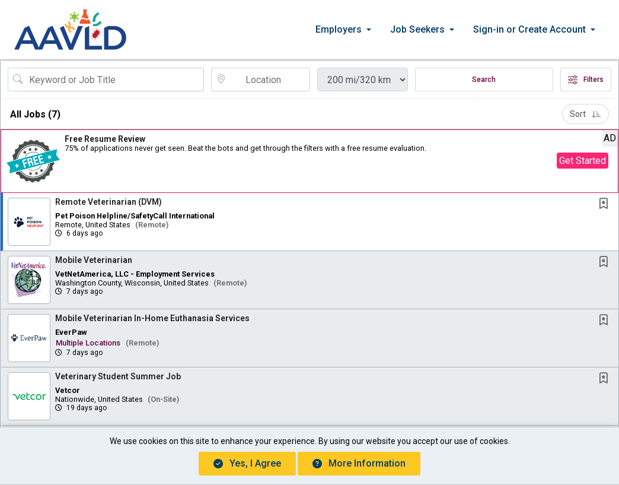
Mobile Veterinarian (93, 260)
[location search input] (269, 79)
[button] (309, 161)
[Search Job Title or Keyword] (114, 79)
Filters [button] (586, 79)
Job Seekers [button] (417, 29)
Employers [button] (338, 29)
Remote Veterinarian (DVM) (108, 202)
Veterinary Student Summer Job (118, 376)
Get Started (582, 160)
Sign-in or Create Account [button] (529, 29)
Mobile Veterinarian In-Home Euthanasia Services (152, 318)
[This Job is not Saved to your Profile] (606, 204)
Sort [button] (585, 114)
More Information (359, 463)
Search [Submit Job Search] (484, 79)
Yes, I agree (247, 463)
